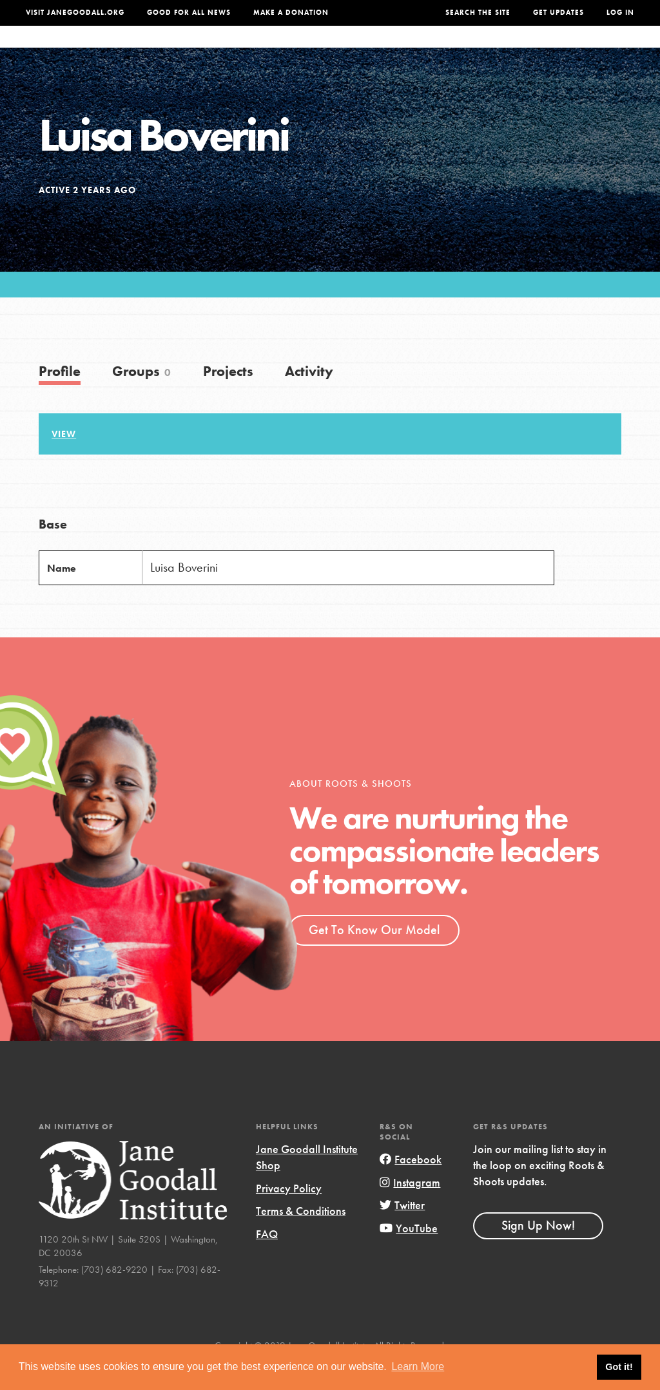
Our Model (405, 49)
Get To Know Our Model (374, 955)
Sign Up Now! (538, 1251)
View (64, 459)
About (187, 49)
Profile (60, 397)
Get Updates (558, 12)
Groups (525, 49)
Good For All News (189, 12)
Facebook (411, 1185)
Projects (469, 49)
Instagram (410, 1208)
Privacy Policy (289, 1214)
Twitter (402, 1230)
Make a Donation (291, 12)
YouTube (409, 1253)
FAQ (267, 1259)
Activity (309, 397)
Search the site (477, 12)
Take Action (595, 49)
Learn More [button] (417, 1366)
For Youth (243, 49)
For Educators (323, 49)
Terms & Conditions (300, 1236)
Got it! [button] (618, 1367)
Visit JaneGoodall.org (75, 12)
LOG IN (620, 12)
